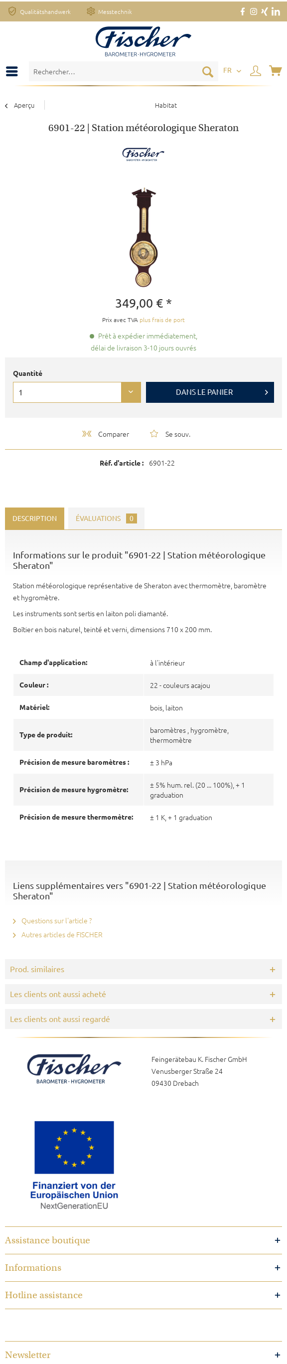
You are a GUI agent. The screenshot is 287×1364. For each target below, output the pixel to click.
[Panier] (276, 71)
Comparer (105, 433)
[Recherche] (207, 71)
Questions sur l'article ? (52, 920)
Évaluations (106, 518)
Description (34, 518)
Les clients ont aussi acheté (58, 994)
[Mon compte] (256, 71)
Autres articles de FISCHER (58, 934)
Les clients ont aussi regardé (60, 1019)
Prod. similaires (37, 969)
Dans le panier (222, 390)
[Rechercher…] (123, 71)
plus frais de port (162, 320)
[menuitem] (14, 71)
